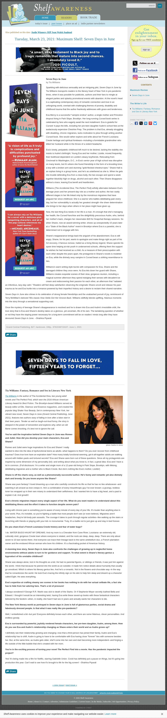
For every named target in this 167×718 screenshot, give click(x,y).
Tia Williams (11, 396)
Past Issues (57, 23)
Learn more (110, 714)
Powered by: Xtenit (83, 708)
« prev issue (58, 685)
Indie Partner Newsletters (93, 23)
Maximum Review (139, 90)
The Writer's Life (138, 103)
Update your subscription (111, 693)
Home (45, 18)
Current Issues (84, 701)
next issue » (71, 685)
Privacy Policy (133, 701)
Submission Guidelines (68, 701)
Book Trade (88, 17)
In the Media (97, 701)
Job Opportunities (119, 701)
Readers (66, 18)
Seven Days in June (141, 95)
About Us (38, 701)
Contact (46, 701)
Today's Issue (41, 23)
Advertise (54, 701)
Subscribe (107, 701)
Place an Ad (71, 23)
